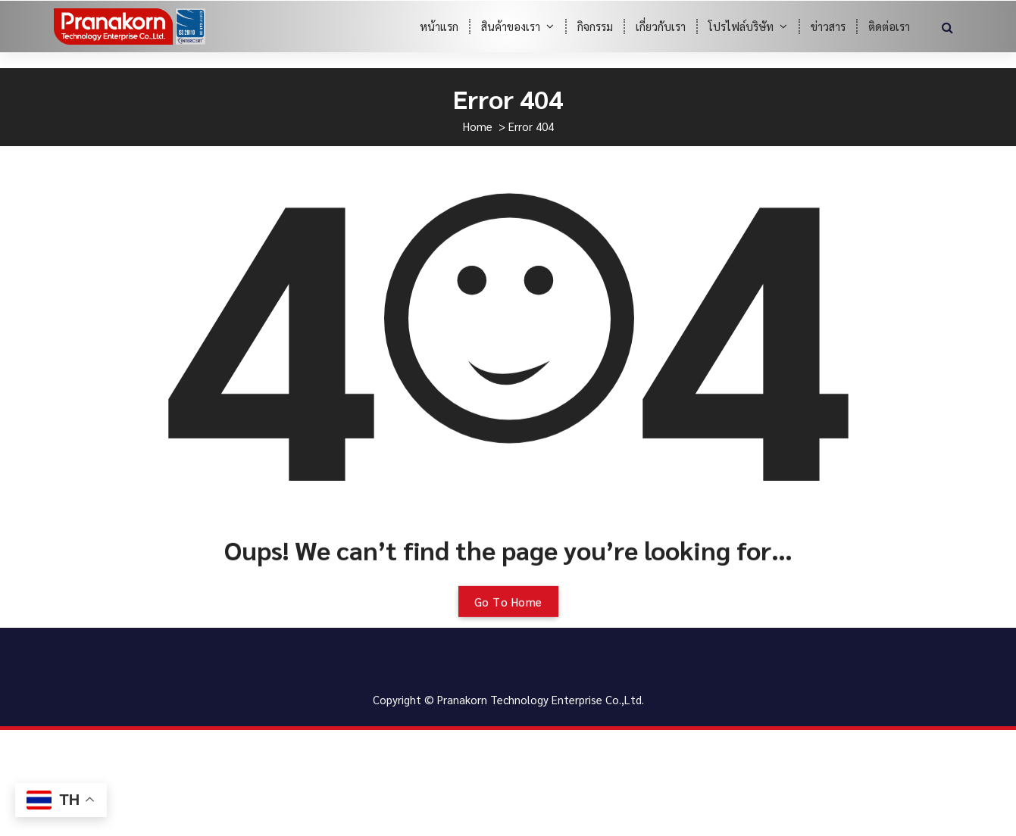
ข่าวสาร (828, 26)
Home (477, 126)
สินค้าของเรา (510, 26)
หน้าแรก (439, 26)
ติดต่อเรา (889, 26)
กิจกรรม (595, 26)
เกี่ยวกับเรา (661, 26)
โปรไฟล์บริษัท (741, 26)
